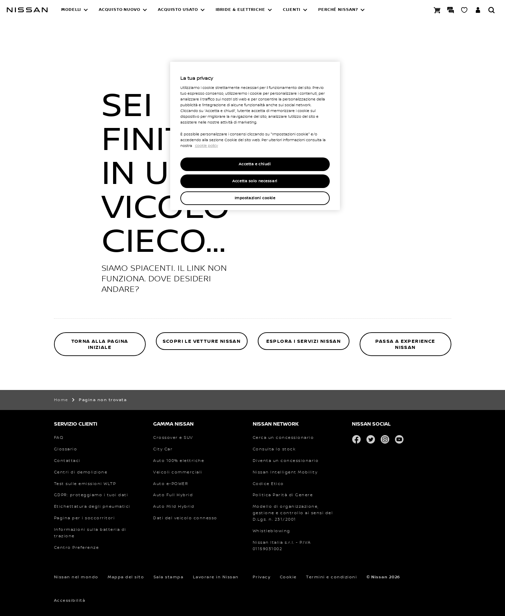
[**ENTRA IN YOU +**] (478, 10)
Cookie (288, 577)
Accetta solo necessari (254, 181)
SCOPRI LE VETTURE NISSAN (202, 341)
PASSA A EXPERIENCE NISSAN (405, 344)
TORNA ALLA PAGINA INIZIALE (99, 344)
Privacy (262, 577)
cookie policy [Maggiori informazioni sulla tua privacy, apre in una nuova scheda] (206, 146)
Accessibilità (70, 600)
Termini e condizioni (331, 577)
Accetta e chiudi (255, 164)
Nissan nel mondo (76, 577)
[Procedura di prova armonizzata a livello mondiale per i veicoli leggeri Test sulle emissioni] (85, 484)
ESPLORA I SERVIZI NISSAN (303, 341)
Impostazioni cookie (255, 198)
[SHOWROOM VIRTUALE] (464, 10)
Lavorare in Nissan (216, 577)
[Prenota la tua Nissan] (437, 10)
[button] (74, 10)
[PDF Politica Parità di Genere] (283, 495)
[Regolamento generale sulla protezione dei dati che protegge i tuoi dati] (91, 495)
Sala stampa (169, 577)
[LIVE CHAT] (450, 10)
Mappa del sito (126, 577)
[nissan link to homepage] (27, 9)
